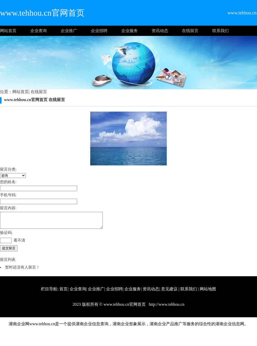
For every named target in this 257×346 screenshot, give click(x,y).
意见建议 (169, 292)
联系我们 (220, 30)
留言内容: (8, 208)
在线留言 (190, 30)
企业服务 (129, 30)
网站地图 (208, 292)
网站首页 (8, 30)
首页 (63, 292)
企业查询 (38, 30)
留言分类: (8, 169)
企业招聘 (99, 30)
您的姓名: (8, 182)
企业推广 (69, 30)
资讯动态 (160, 30)
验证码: (6, 236)
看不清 (19, 243)
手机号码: (8, 195)
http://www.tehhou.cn (166, 307)
